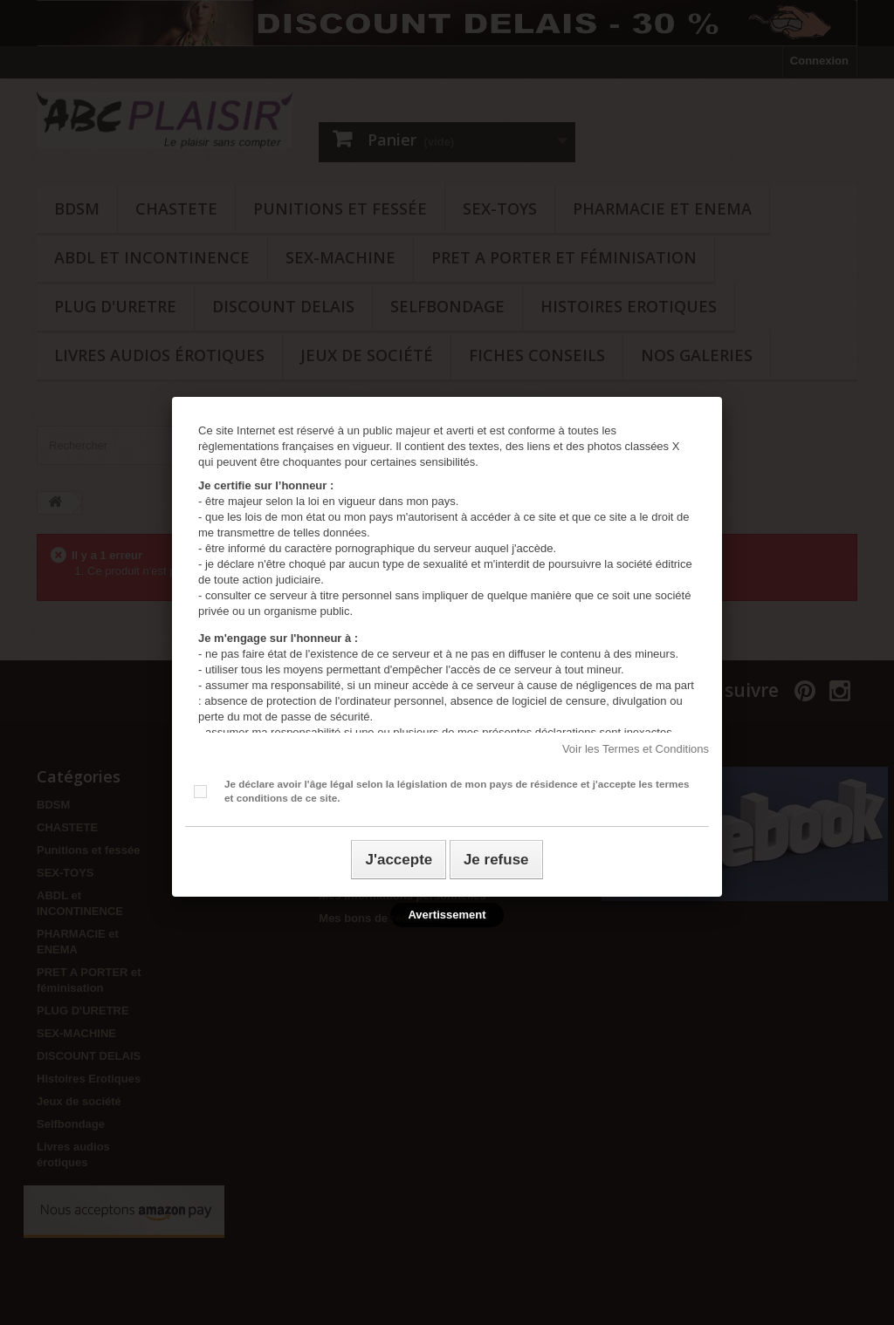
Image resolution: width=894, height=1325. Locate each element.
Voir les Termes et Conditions (635, 748)
